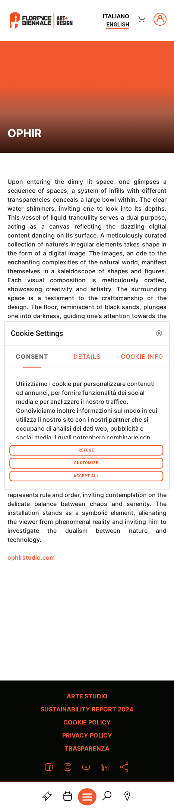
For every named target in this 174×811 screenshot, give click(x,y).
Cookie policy (87, 722)
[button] (159, 333)
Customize (86, 463)
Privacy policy (87, 735)
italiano (116, 16)
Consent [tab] (32, 356)
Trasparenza (87, 748)
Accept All (86, 476)
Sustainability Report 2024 (87, 709)
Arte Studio (87, 696)
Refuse (86, 450)
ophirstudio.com (31, 557)
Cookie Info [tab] (142, 356)
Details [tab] (87, 356)
